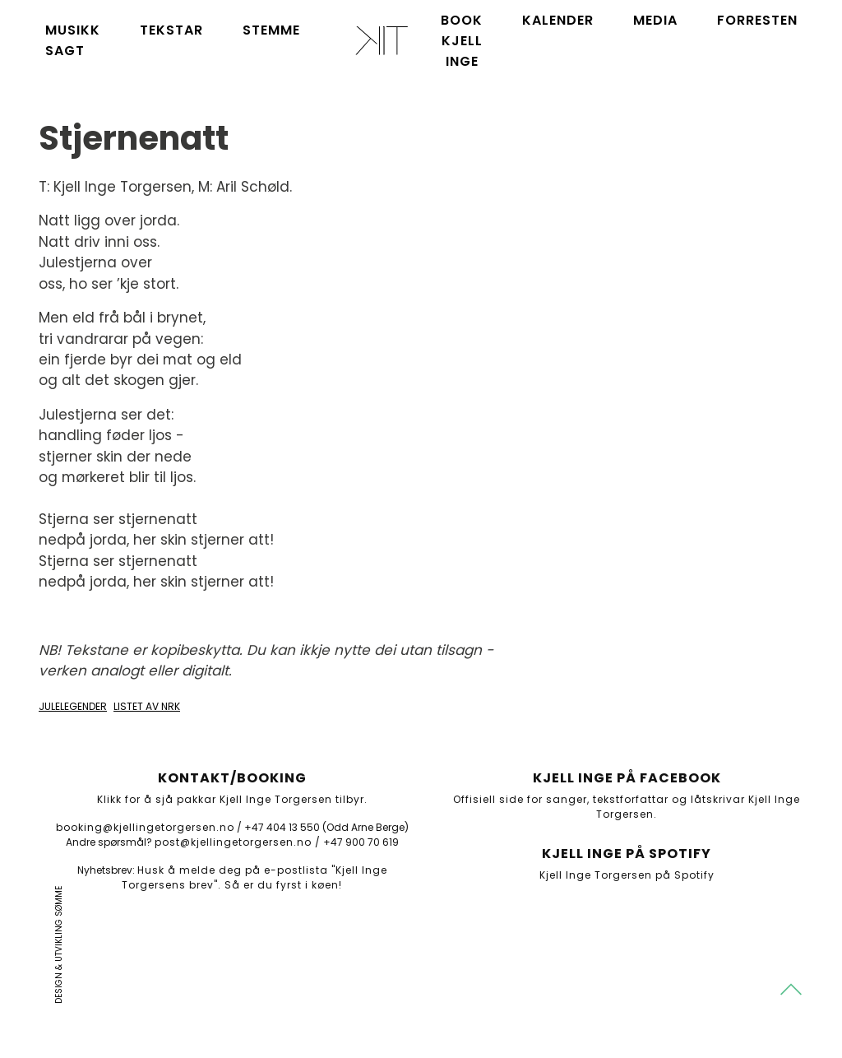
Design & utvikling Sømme (59, 945)
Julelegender (73, 706)
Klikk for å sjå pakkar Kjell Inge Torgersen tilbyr (230, 799)
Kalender (558, 20)
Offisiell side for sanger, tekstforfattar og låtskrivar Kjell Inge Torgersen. (626, 806)
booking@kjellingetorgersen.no (145, 827)
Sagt (65, 50)
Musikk (72, 30)
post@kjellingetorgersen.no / (238, 842)
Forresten (757, 20)
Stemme (271, 30)
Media (655, 20)
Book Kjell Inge (462, 41)
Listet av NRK (146, 706)
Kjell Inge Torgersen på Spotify (627, 875)
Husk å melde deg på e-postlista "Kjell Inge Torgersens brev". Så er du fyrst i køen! (254, 877)
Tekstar (171, 30)
